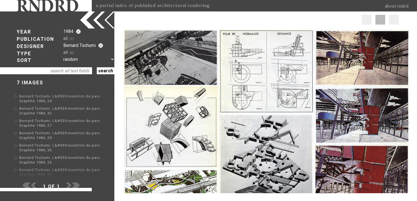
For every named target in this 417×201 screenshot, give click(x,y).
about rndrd (397, 6)
